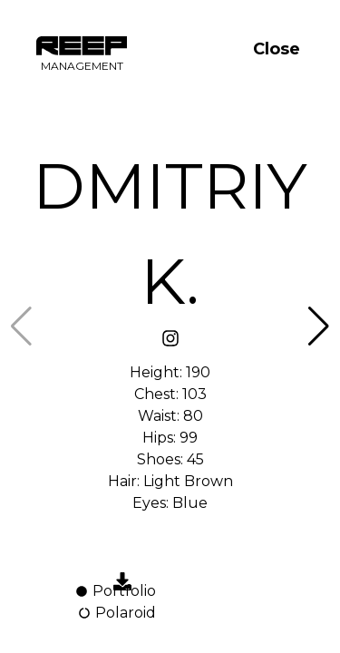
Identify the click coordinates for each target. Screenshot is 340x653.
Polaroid (116, 612)
